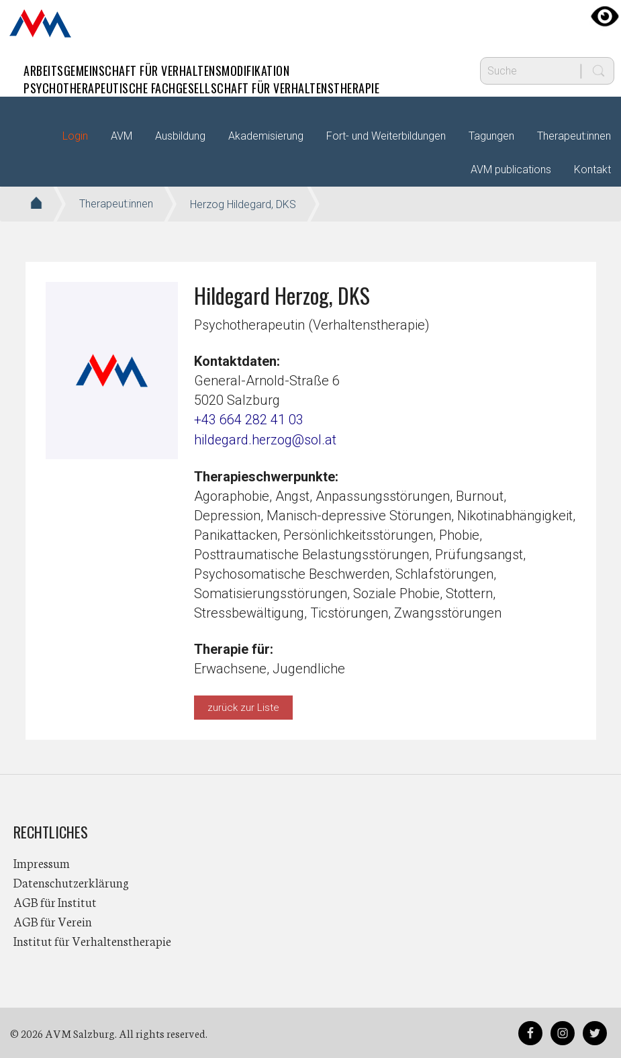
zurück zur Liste (243, 706)
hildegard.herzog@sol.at (266, 439)
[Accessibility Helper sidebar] (605, 16)
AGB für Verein (52, 920)
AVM (40, 23)
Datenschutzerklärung (71, 881)
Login (75, 136)
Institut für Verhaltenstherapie (92, 940)
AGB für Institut (55, 901)
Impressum (41, 862)
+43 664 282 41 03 (248, 420)
